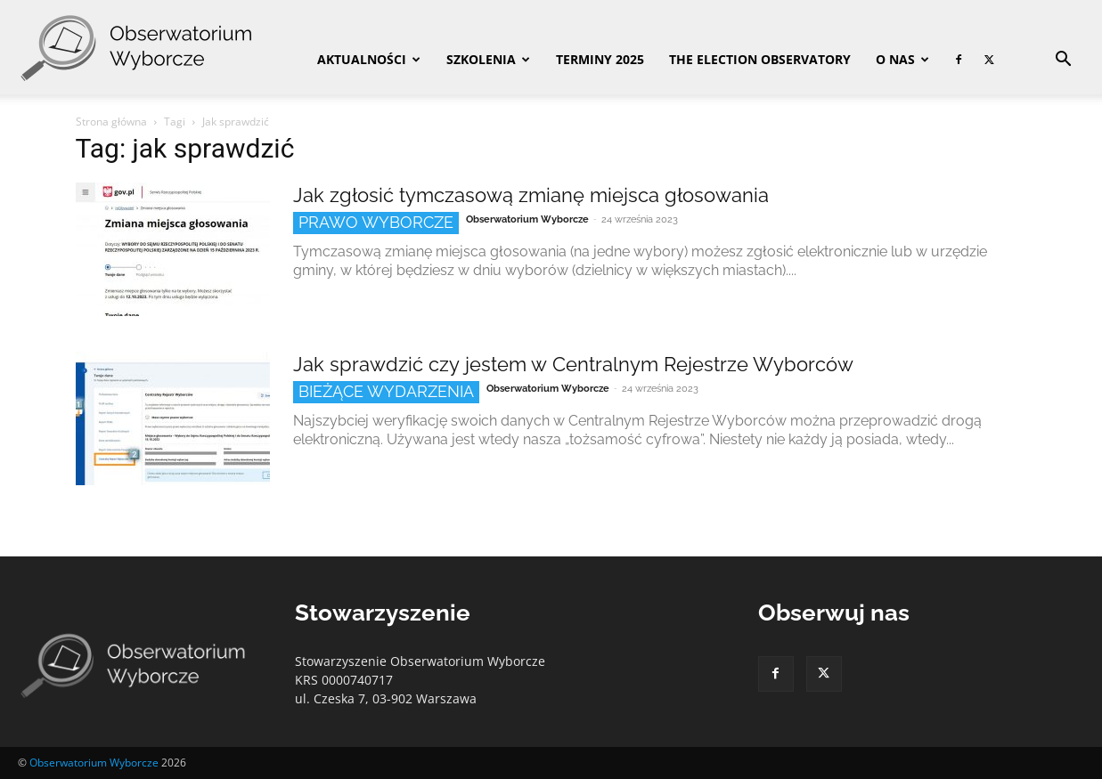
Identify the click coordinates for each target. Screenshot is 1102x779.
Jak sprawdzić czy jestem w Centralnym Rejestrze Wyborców (573, 364)
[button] (1062, 61)
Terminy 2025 (600, 59)
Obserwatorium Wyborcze (527, 219)
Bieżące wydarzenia (386, 391)
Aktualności (368, 59)
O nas (902, 59)
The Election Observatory (760, 59)
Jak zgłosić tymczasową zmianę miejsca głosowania (531, 195)
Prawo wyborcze (375, 222)
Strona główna (111, 121)
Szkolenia (488, 59)
